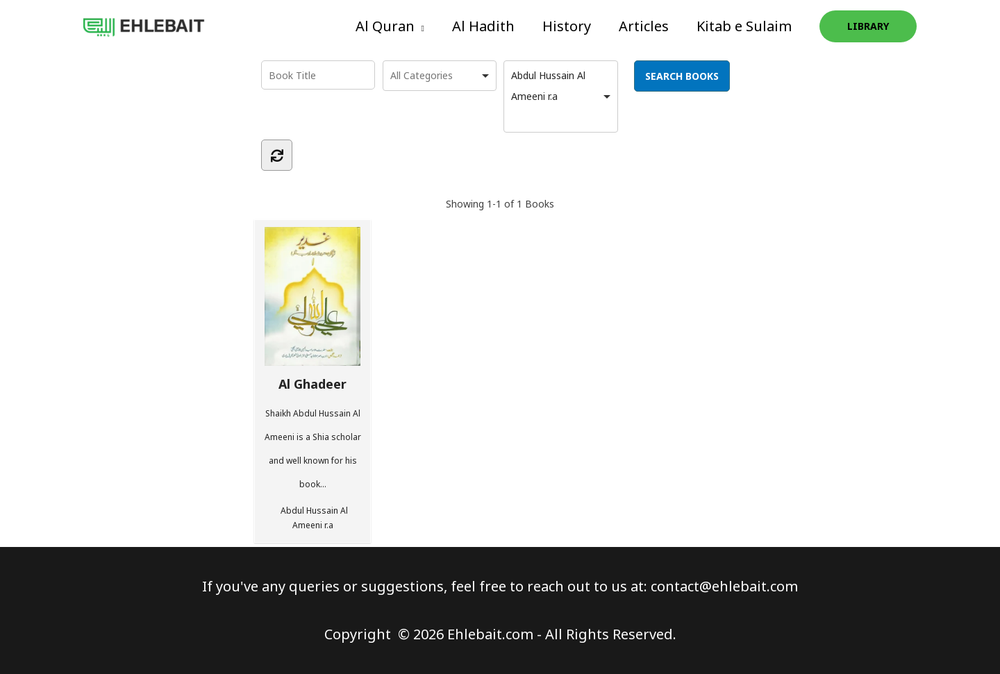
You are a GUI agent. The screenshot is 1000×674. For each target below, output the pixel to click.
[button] (390, 26)
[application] (419, 26)
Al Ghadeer (313, 309)
